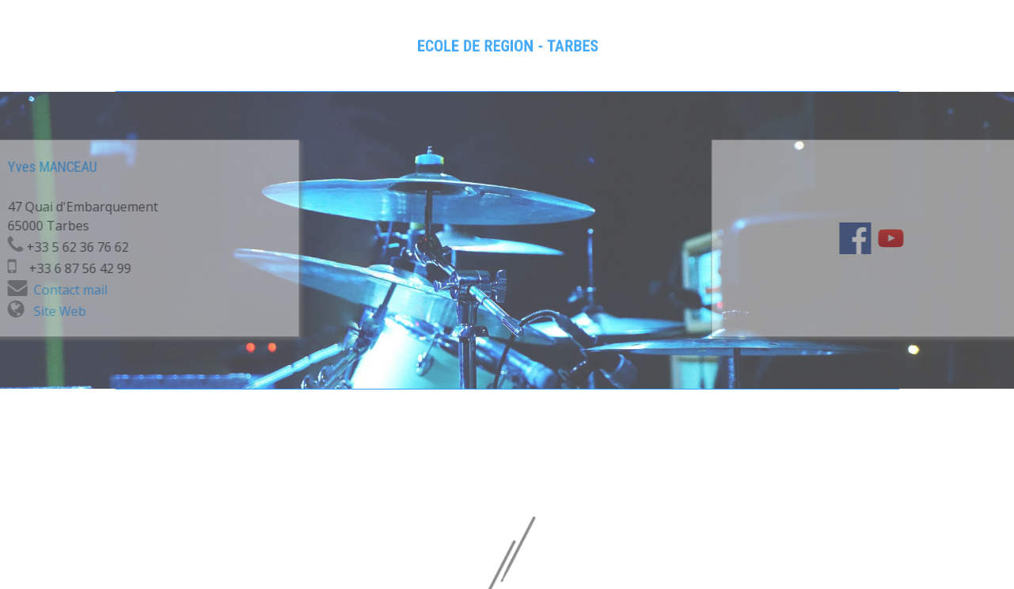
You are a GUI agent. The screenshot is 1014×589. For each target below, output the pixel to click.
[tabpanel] (507, 46)
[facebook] (915, 238)
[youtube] (951, 238)
